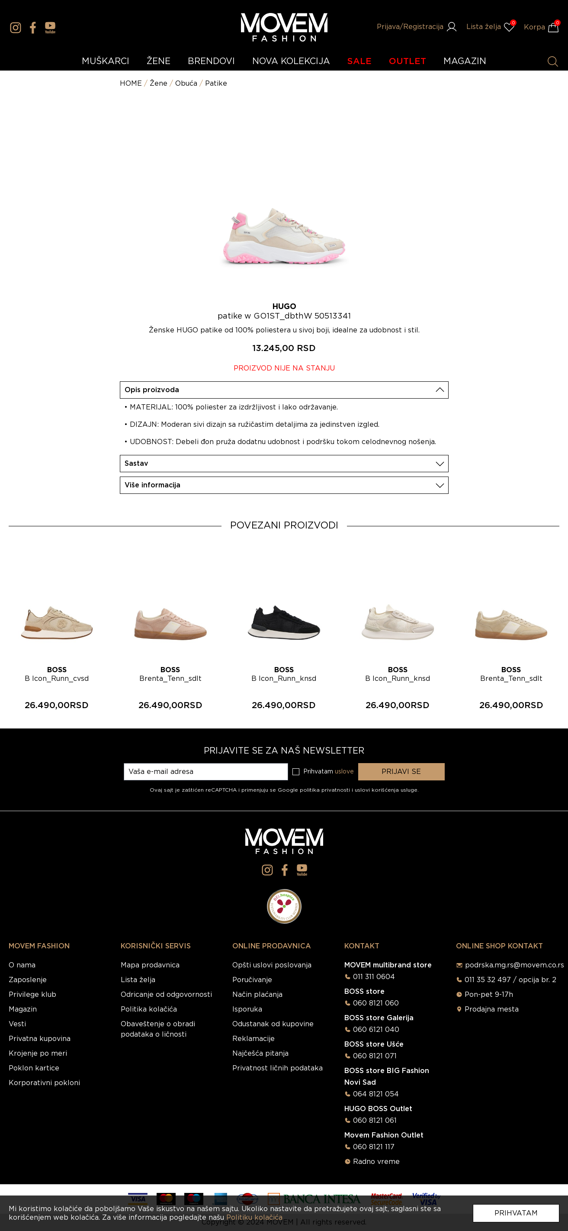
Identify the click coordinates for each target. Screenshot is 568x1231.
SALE (359, 61)
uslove (344, 772)
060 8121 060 (376, 1003)
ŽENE (158, 61)
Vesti (17, 1024)
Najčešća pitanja (260, 1053)
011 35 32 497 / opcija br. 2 (510, 979)
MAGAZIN (464, 61)
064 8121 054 (376, 1094)
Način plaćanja (257, 994)
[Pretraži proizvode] (552, 61)
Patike (216, 83)
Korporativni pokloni (44, 1083)
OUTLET (407, 61)
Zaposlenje (28, 979)
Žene (158, 83)
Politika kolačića (149, 1009)
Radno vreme (376, 1161)
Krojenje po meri (38, 1053)
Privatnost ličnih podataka (277, 1068)
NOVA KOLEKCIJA (291, 61)
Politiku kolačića (254, 1217)
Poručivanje (252, 979)
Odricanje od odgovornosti (166, 994)
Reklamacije (253, 1038)
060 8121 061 (375, 1120)
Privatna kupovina (40, 1038)
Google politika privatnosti (315, 790)
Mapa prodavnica (150, 965)
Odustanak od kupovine (273, 1024)
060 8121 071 (375, 1056)
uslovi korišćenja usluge (386, 790)
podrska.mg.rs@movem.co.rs (514, 965)
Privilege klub (32, 994)
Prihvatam (516, 1213)
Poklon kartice (34, 1068)
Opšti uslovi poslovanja (271, 965)
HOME (131, 83)
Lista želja (138, 979)
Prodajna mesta (492, 1009)
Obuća (186, 83)
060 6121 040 (376, 1029)
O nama (22, 965)
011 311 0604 (374, 976)
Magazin (23, 1009)
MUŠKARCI (105, 61)
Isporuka (247, 1009)
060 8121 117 (374, 1147)
